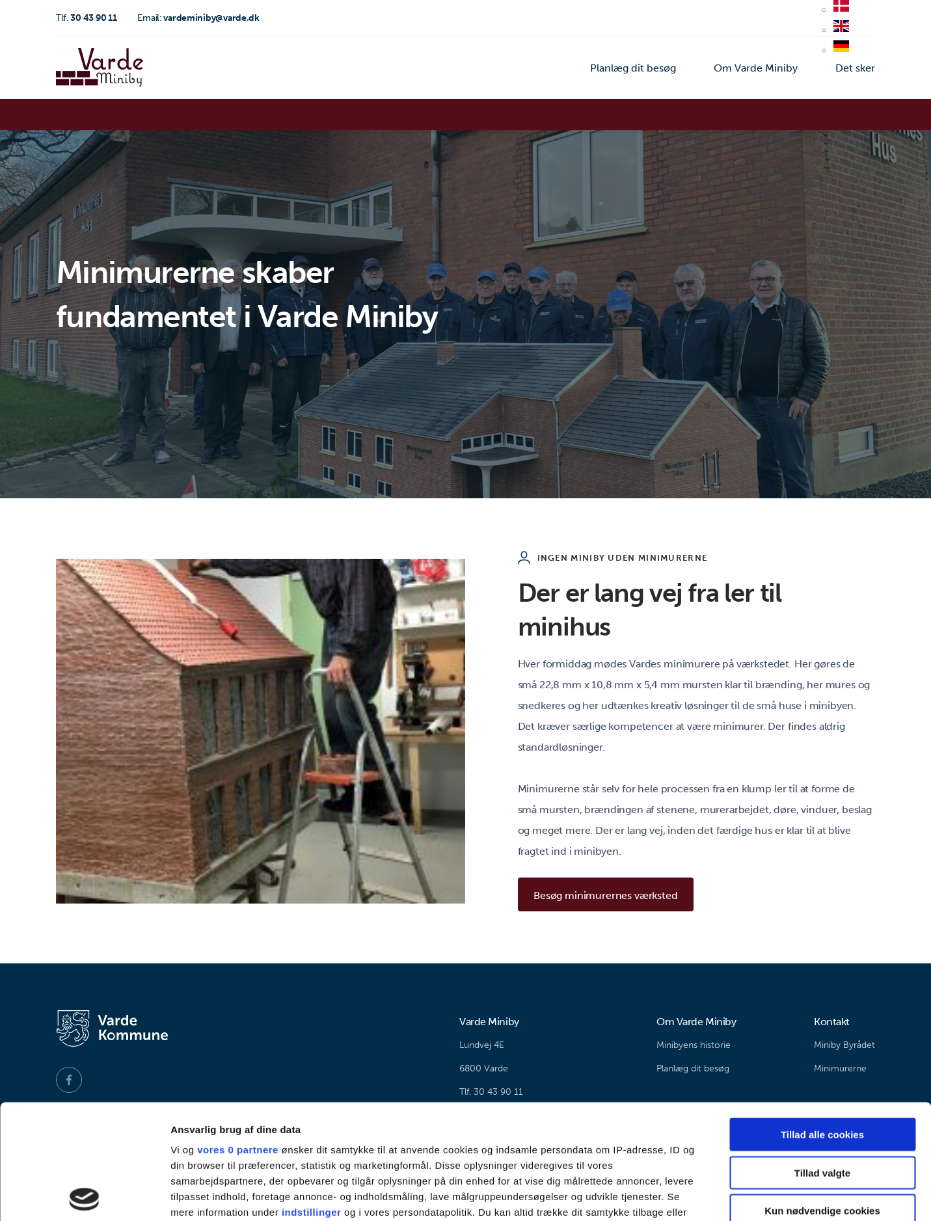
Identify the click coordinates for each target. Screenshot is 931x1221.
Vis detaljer (676, 1195)
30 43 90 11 (86, 17)
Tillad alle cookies (822, 1020)
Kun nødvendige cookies (822, 1096)
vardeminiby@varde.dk (198, 17)
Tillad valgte (822, 1058)
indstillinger (312, 1097)
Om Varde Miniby (756, 68)
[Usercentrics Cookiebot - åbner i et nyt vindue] (84, 1195)
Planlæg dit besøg (633, 68)
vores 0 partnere (237, 1035)
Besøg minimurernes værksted (605, 895)
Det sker (855, 68)
